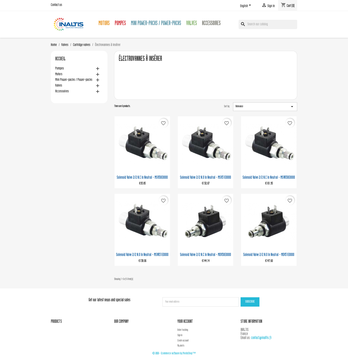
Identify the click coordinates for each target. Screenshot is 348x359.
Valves (191, 24)
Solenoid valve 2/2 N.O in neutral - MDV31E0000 (268, 255)
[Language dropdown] (246, 6)
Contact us (56, 5)
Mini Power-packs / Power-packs (156, 24)
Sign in (179, 335)
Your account (185, 321)
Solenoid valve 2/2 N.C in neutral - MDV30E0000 (205, 255)
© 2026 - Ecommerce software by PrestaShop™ (174, 353)
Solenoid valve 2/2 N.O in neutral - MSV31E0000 (205, 178)
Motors (104, 24)
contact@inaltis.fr (261, 338)
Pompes (120, 24)
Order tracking (182, 330)
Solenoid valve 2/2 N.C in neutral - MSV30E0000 (142, 178)
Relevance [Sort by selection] (265, 106)
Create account (183, 340)
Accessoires (211, 24)
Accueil (60, 59)
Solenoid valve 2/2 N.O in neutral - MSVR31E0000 (142, 255)
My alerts (180, 345)
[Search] (268, 24)
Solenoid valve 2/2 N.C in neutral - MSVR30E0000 (269, 178)
